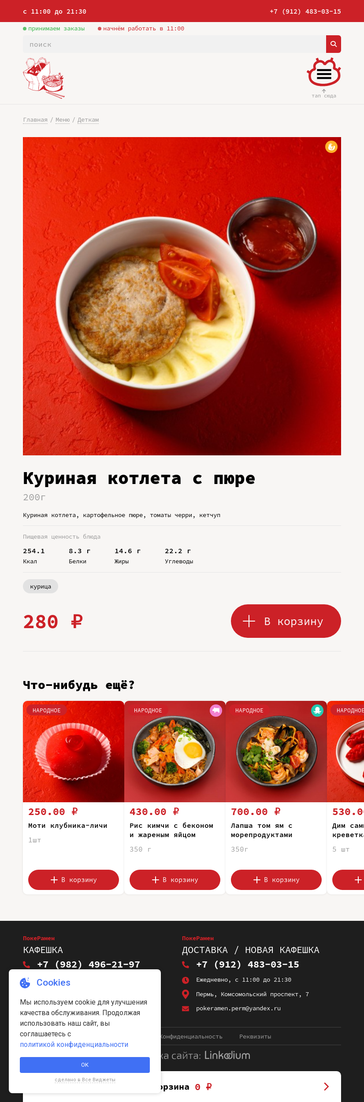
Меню (63, 119)
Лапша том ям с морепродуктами (262, 830)
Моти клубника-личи (68, 825)
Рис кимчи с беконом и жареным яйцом (171, 830)
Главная (35, 119)
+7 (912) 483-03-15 (305, 11)
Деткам (88, 119)
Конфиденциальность (191, 1036)
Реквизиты (255, 1036)
